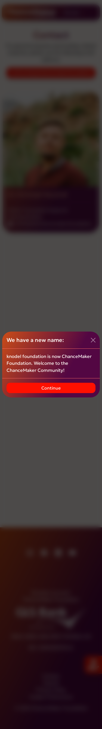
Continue (51, 388)
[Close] (93, 340)
